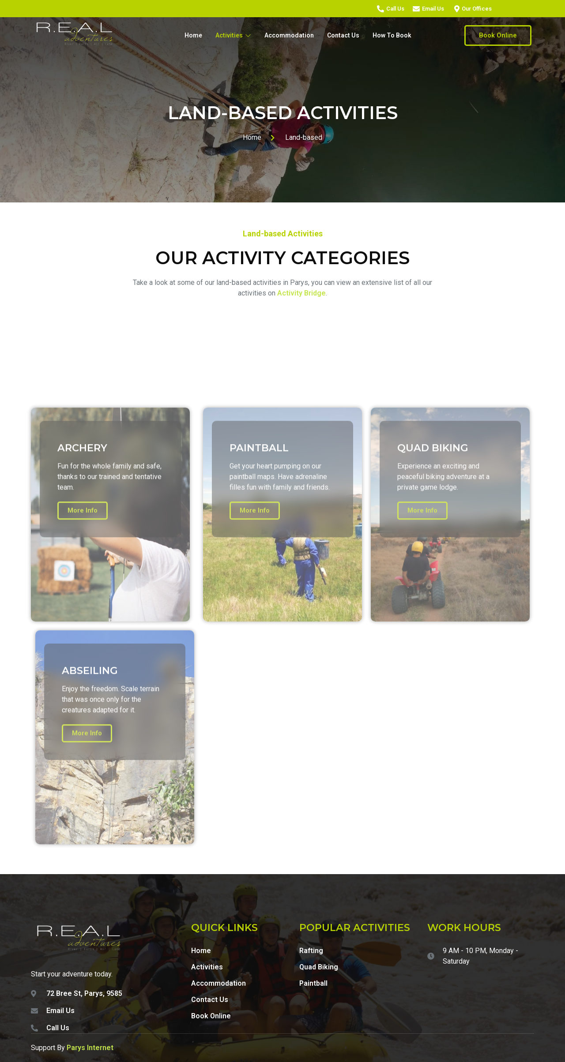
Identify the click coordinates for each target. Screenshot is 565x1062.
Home (193, 35)
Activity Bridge (301, 293)
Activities (233, 35)
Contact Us (343, 35)
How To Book (392, 35)
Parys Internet (90, 1047)
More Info (83, 637)
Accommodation (289, 35)
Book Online (498, 35)
